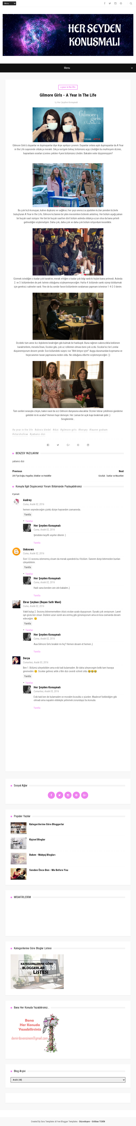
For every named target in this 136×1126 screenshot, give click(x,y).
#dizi (56, 429)
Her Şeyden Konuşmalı (47, 525)
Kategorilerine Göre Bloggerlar (46, 824)
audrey (27, 500)
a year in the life (67, 87)
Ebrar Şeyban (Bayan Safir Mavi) (42, 602)
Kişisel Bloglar (37, 839)
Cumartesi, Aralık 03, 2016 (35, 662)
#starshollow (20, 434)
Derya (26, 658)
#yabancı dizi (37, 434)
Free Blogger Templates (67, 1121)
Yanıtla (27, 514)
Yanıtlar (29, 521)
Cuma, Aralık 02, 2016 (33, 504)
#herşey (83, 429)
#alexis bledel (43, 429)
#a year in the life (22, 429)
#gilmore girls (68, 429)
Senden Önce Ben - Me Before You (48, 870)
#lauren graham (98, 429)
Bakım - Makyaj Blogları (42, 854)
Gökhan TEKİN (98, 1121)
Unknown (28, 549)
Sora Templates (47, 1121)
